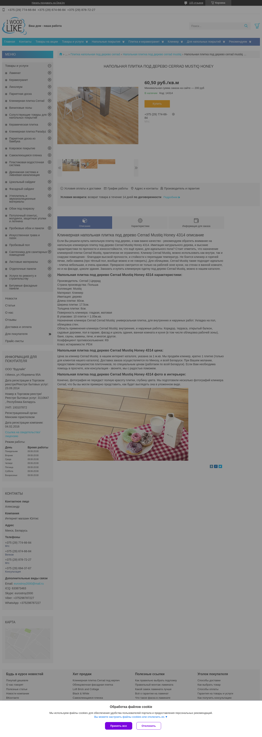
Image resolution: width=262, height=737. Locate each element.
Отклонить (149, 725)
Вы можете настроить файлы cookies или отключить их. (129, 716)
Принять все (118, 725)
